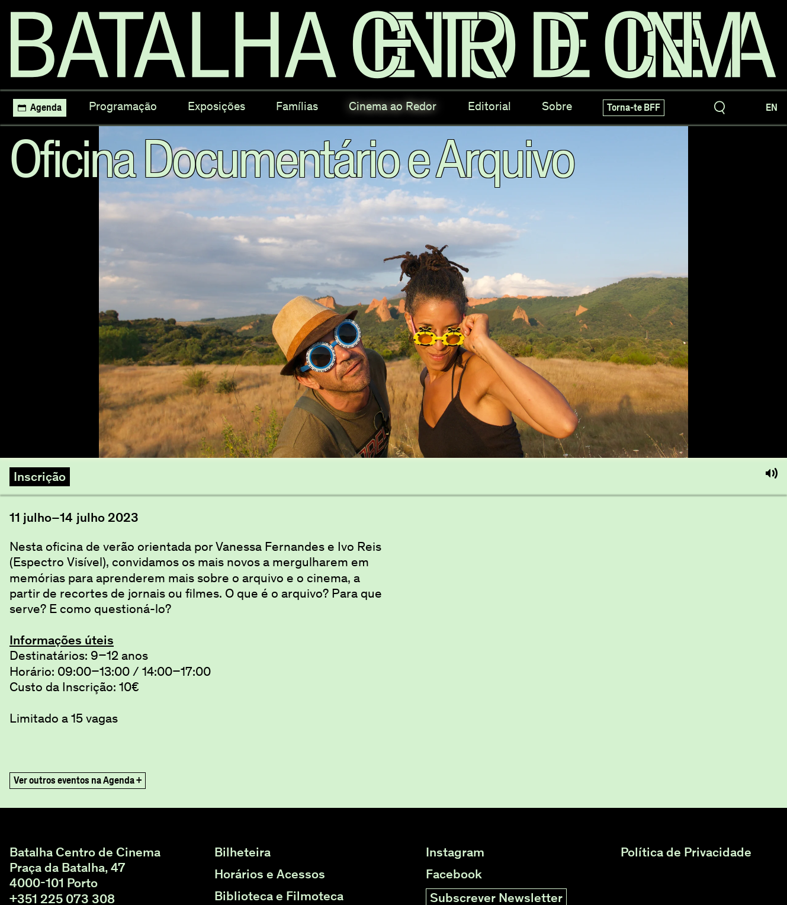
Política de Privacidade (686, 852)
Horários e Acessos (269, 874)
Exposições (216, 106)
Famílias (297, 106)
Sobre (557, 106)
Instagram (455, 852)
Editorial (489, 106)
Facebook (454, 874)
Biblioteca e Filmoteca (278, 896)
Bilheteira (242, 852)
